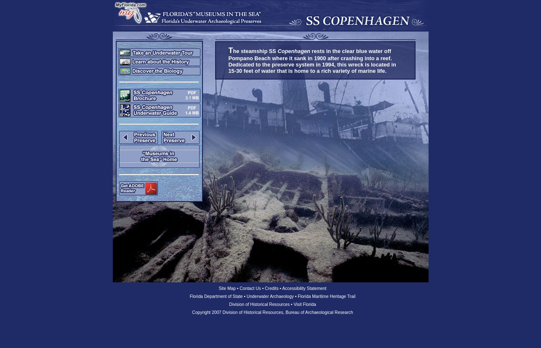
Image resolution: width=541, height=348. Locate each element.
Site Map (227, 288)
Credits (271, 288)
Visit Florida (304, 304)
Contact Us (250, 288)
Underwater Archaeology (270, 296)
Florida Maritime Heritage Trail (326, 296)
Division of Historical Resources (259, 304)
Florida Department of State (216, 296)
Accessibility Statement (304, 288)
